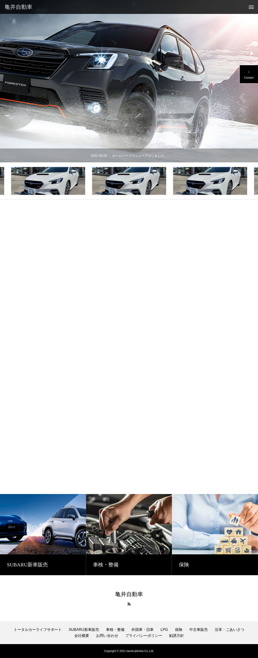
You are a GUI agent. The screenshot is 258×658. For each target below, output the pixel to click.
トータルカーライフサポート (38, 630)
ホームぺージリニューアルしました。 (139, 155)
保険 (178, 630)
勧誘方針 (176, 636)
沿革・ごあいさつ (229, 630)
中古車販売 (198, 630)
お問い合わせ (107, 636)
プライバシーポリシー (143, 636)
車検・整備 (115, 630)
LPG (164, 630)
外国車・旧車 (142, 630)
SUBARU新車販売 (84, 630)
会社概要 (81, 636)
